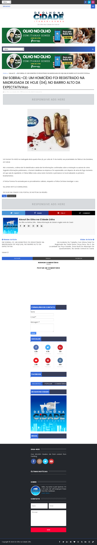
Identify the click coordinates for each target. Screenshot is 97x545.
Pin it (61, 213)
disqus (48, 258)
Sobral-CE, (38, 92)
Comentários (60, 384)
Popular (48, 384)
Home (5, 73)
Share (38, 213)
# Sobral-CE (11, 196)
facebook (78, 258)
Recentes (36, 384)
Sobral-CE (12, 73)
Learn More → (46, 493)
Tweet (15, 213)
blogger (17, 258)
